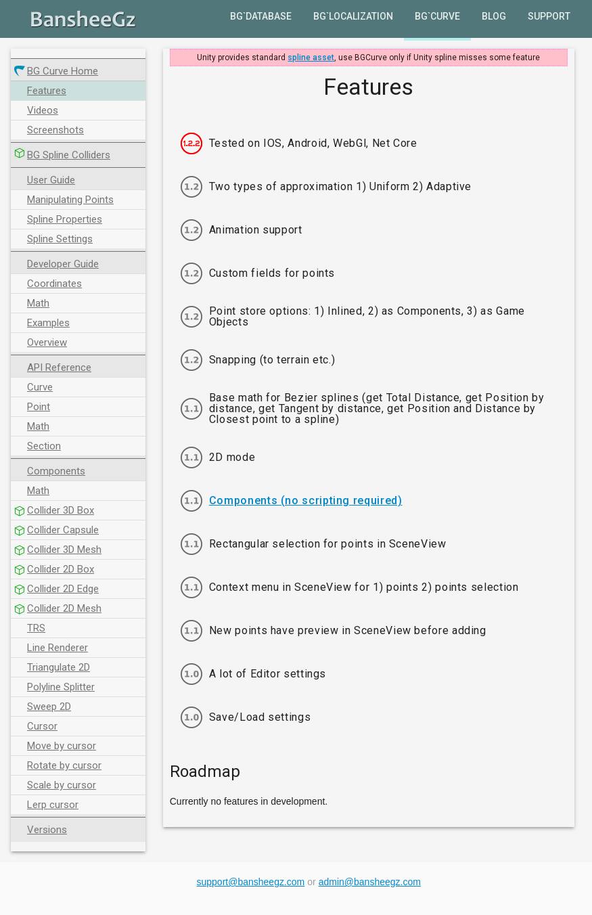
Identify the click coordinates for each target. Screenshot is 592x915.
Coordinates (54, 283)
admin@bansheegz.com (370, 881)
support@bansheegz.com (251, 881)
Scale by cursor (61, 785)
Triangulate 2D (58, 667)
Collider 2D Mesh (64, 608)
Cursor (42, 726)
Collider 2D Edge (63, 589)
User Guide (51, 180)
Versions (47, 830)
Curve (40, 387)
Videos (42, 110)
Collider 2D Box (60, 569)
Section (44, 446)
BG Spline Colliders (68, 155)
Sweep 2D (49, 706)
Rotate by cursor (64, 765)
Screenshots (55, 130)
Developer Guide (63, 264)
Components (56, 471)
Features (46, 91)
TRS (36, 628)
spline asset (311, 57)
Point (38, 407)
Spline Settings (60, 239)
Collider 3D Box (60, 510)
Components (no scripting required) (306, 500)
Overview (47, 342)
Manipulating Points (70, 200)
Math (38, 303)
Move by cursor (61, 746)
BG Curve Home (62, 71)
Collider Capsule (63, 530)
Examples (48, 323)
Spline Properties (64, 219)
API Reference (59, 367)
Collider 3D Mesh (64, 549)
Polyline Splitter (61, 687)
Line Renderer (57, 648)
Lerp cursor (52, 805)
